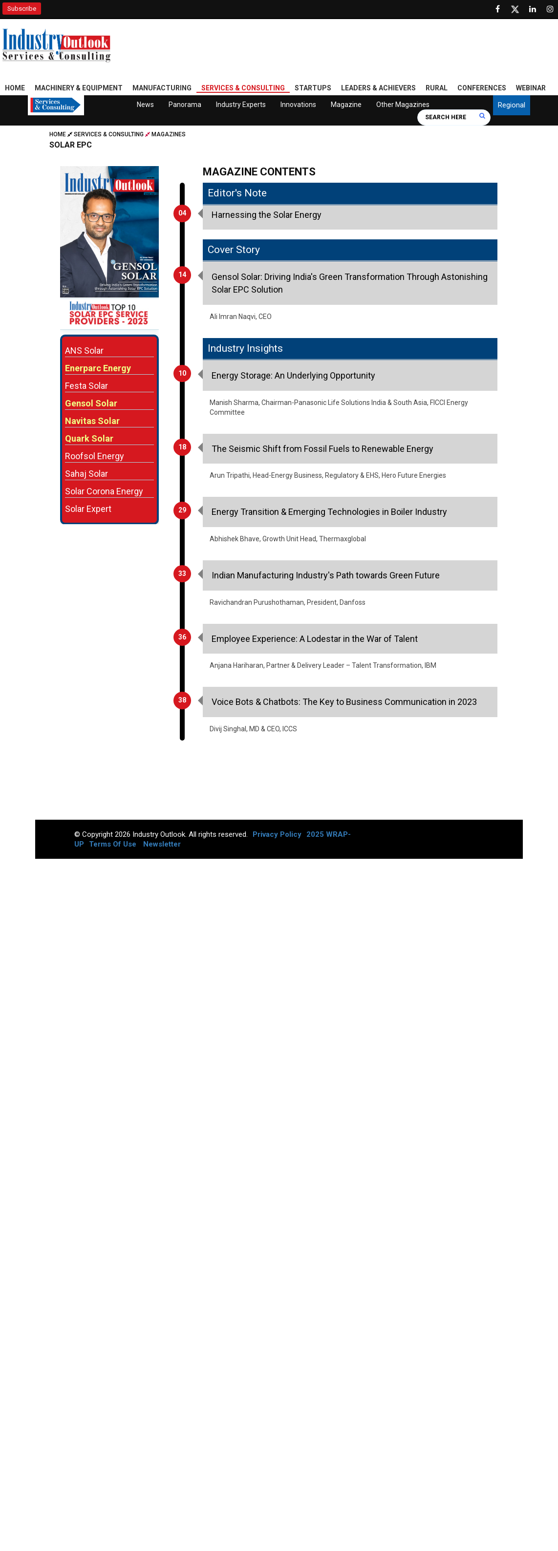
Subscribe (21, 8)
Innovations (298, 104)
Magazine (346, 104)
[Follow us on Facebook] (497, 9)
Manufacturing (162, 88)
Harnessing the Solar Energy (267, 215)
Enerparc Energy (98, 367)
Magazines (168, 134)
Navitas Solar (92, 420)
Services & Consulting (243, 88)
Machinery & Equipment (79, 88)
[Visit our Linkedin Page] (532, 9)
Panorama (185, 104)
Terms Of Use (112, 844)
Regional (511, 105)
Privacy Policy (277, 834)
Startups (313, 88)
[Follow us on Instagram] (550, 9)
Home (15, 88)
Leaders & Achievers (378, 88)
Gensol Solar (91, 403)
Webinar (531, 88)
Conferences (481, 88)
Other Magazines (402, 104)
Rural (437, 88)
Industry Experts (241, 104)
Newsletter (162, 844)
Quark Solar (89, 438)
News (145, 104)
